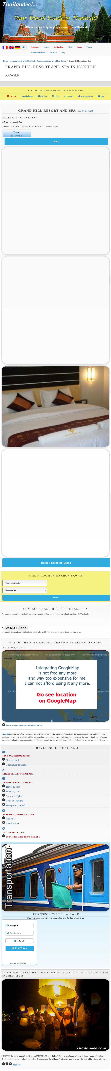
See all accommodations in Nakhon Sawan (24, 725)
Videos (89, 47)
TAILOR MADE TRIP (14, 832)
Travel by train (13, 786)
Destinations (58, 47)
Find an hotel (12, 760)
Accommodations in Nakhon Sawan (51, 61)
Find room (27, 96)
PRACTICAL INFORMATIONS (18, 814)
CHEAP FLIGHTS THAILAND (18, 774)
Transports (35, 47)
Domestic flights (14, 796)
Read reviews (16, 136)
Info (101, 96)
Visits (70, 47)
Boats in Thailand (14, 800)
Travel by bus (12, 791)
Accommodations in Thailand (22, 61)
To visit (42, 96)
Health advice (12, 823)
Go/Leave (12, 96)
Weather (68, 96)
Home (5, 61)
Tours (79, 47)
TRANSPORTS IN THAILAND (18, 782)
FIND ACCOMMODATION (16, 756)
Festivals (53, 52)
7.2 (15, 132)
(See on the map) (85, 111)
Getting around (85, 96)
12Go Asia (19, 963)
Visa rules (11, 818)
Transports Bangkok (16, 805)
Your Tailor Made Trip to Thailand (23, 836)
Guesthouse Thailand (16, 764)
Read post (16, 1065)
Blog (63, 52)
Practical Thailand (38, 52)
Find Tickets (19, 948)
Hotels (46, 47)
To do (55, 96)
